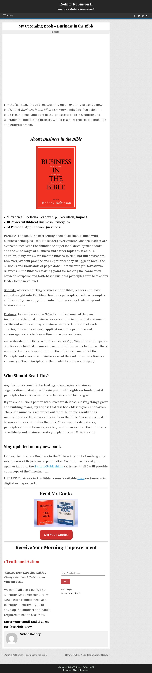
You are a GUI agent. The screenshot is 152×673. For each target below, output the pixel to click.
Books (56, 32)
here (80, 478)
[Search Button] (147, 16)
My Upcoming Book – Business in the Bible (56, 26)
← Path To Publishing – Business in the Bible (24, 655)
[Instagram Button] (143, 16)
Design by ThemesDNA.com (76, 670)
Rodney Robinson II (76, 4)
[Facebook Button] (134, 16)
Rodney (35, 634)
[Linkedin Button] (139, 16)
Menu (10, 15)
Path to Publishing (49, 466)
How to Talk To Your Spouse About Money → (88, 655)
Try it (65, 581)
